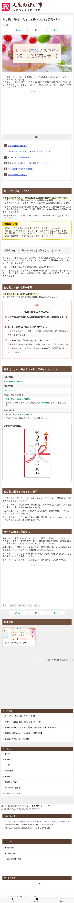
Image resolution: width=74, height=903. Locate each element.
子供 (29, 605)
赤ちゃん (22, 605)
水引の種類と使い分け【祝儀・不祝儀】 (20, 716)
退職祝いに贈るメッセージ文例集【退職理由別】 (24, 733)
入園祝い (8, 777)
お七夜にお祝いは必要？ (17, 146)
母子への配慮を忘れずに (17, 175)
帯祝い (7, 754)
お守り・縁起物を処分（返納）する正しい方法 (23, 722)
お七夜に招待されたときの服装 (20, 169)
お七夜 (6, 25)
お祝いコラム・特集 (12, 793)
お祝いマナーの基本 (12, 788)
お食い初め (9, 771)
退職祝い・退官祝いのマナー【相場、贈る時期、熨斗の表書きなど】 (31, 727)
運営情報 (10, 848)
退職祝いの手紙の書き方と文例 (17, 739)
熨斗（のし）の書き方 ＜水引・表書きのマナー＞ (27, 163)
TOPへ (61, 900)
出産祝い (8, 759)
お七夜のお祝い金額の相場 (18, 157)
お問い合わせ (12, 853)
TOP (21, 806)
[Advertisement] (37, 110)
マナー (37, 605)
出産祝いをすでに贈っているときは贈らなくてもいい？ (30, 152)
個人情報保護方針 (14, 859)
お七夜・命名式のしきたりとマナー (16, 643)
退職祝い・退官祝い (12, 782)
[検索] (23, 884)
